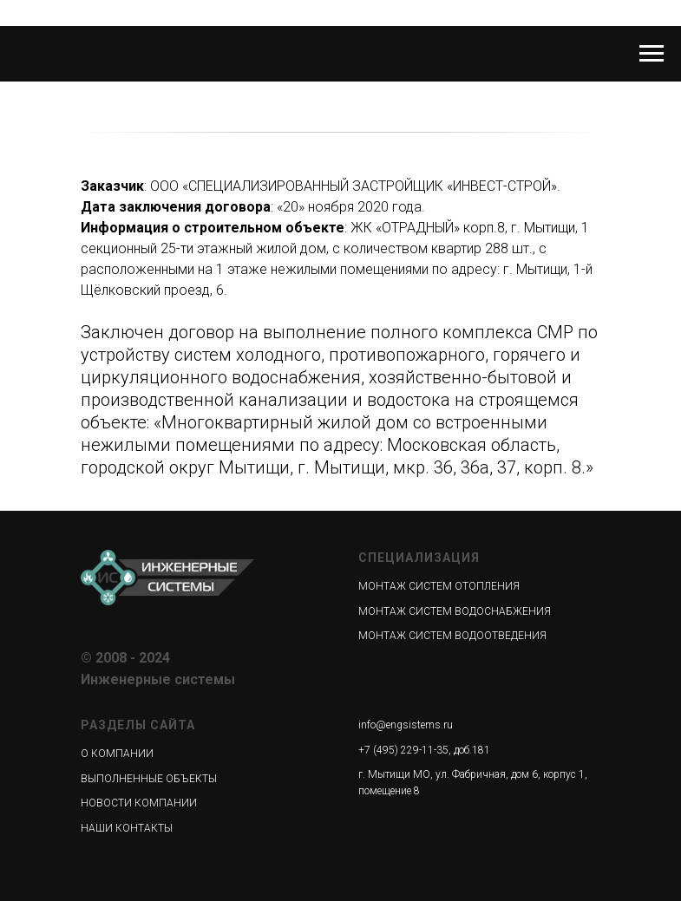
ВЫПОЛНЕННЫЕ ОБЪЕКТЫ (149, 779)
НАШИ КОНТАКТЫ (127, 828)
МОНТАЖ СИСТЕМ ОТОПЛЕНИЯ (439, 586)
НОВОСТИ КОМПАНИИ (139, 803)
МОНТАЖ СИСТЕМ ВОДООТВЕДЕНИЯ (452, 636)
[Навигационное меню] (651, 53)
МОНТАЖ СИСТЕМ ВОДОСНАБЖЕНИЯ (454, 611)
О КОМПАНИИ (117, 754)
